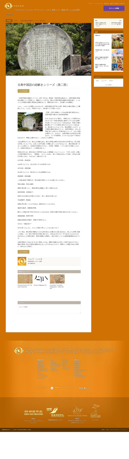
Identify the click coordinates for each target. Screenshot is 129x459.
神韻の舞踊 (77, 389)
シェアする (23, 91)
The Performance (19, 10)
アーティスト (39, 10)
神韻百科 (106, 3)
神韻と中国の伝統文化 (80, 403)
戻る (8, 21)
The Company (29, 10)
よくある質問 (75, 10)
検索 (117, 3)
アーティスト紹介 (55, 393)
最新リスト (56, 10)
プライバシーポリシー (114, 456)
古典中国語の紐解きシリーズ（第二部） (33, 21)
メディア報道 (53, 397)
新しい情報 (65, 389)
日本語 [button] (121, 3)
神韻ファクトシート (42, 395)
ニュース (103, 81)
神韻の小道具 (77, 399)
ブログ (16, 21)
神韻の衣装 (77, 395)
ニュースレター (98, 3)
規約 (107, 456)
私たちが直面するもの (42, 398)
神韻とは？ (40, 389)
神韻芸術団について (55, 391)
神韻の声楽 (77, 393)
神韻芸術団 (40, 387)
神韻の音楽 (77, 391)
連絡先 (112, 3)
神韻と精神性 (40, 401)
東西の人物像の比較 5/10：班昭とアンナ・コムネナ (101, 24)
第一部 (45, 98)
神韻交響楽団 (40, 391)
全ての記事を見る (31, 290)
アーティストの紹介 (42, 403)
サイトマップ (124, 456)
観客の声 (65, 10)
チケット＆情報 (114, 8)
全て (97, 81)
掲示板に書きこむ (84, 415)
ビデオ (48, 10)
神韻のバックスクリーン (80, 397)
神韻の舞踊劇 (77, 401)
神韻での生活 (40, 393)
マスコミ (91, 3)
